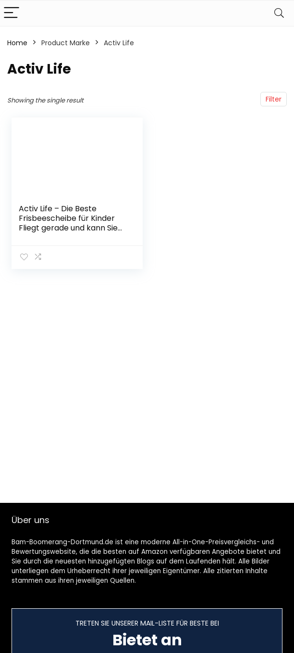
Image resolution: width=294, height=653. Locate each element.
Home (17, 43)
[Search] (279, 13)
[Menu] (11, 13)
